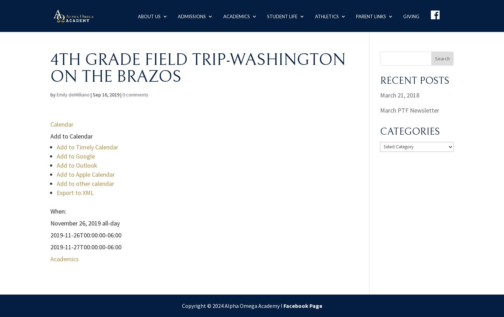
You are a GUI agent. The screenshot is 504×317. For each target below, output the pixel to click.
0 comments (135, 95)
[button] (71, 136)
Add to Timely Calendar (87, 147)
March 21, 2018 (399, 95)
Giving (410, 15)
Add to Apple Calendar (86, 174)
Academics (233, 15)
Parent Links (370, 15)
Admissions (189, 15)
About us (145, 15)
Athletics (325, 15)
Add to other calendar (85, 184)
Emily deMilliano (73, 95)
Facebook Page (303, 305)
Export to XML (75, 193)
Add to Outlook (77, 165)
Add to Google (76, 156)
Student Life (280, 15)
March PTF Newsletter (409, 110)
